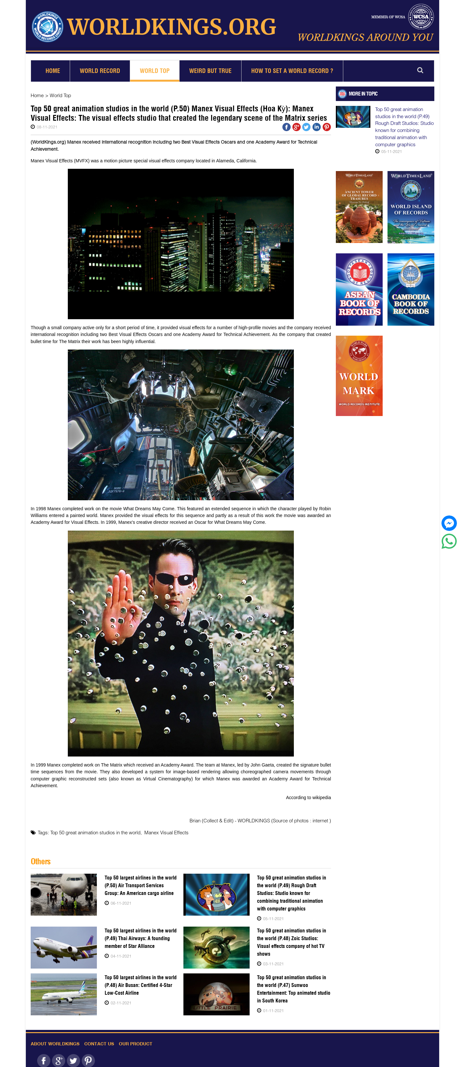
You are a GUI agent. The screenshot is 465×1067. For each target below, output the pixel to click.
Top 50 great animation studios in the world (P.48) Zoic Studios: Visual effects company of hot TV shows (291, 939)
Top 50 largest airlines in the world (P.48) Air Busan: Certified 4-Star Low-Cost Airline (140, 982)
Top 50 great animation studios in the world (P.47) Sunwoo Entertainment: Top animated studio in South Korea (293, 986)
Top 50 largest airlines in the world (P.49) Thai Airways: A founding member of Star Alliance (140, 935)
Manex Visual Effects (166, 830)
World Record (100, 68)
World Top (155, 68)
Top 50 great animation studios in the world (95, 830)
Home (53, 68)
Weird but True (210, 68)
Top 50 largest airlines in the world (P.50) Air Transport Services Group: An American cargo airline (141, 882)
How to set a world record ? (292, 68)
